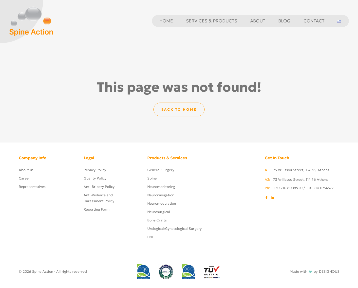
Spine (152, 178)
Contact (313, 21)
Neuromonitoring (161, 186)
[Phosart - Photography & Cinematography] (31, 20)
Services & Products (211, 21)
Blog (284, 21)
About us (26, 170)
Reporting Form (97, 209)
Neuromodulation (161, 203)
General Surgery (160, 170)
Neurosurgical (158, 212)
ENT (150, 237)
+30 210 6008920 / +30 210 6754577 (299, 188)
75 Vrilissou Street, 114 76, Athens (297, 170)
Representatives (32, 186)
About (257, 21)
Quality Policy (95, 178)
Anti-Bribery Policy (99, 186)
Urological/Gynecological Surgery (174, 228)
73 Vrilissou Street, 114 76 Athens (296, 179)
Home (166, 21)
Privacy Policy (95, 170)
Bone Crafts (157, 220)
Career (24, 178)
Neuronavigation (160, 195)
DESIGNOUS (329, 272)
